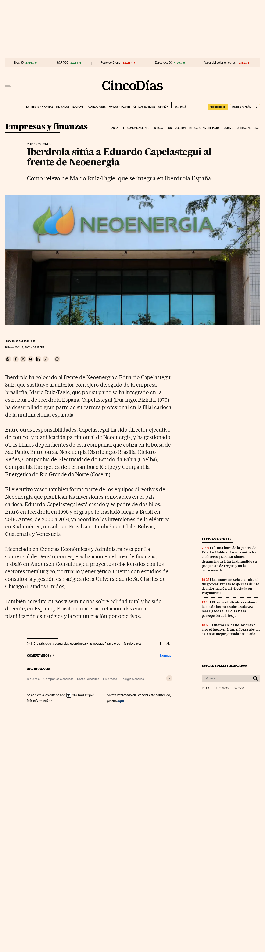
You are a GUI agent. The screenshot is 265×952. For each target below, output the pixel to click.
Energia (158, 128)
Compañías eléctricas (58, 679)
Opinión (163, 106)
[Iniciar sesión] (245, 107)
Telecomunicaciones (135, 128)
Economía (78, 106)
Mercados (62, 106)
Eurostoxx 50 (163, 62)
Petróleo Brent (110, 62)
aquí (120, 701)
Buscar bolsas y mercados (224, 665)
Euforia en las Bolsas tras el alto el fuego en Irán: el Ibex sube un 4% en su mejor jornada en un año (231, 629)
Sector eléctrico (88, 679)
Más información (39, 700)
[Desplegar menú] (8, 85)
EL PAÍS (178, 105)
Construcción (176, 128)
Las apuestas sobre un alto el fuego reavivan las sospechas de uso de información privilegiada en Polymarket (230, 586)
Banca (114, 128)
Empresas (110, 679)
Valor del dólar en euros (220, 62)
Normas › (166, 655)
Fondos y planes (119, 106)
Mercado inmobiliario (204, 128)
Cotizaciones (97, 106)
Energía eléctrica (132, 679)
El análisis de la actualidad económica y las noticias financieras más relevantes (87, 643)
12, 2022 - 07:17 (29, 347)
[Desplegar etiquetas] (169, 678)
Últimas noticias (144, 106)
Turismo (227, 128)
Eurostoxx (222, 688)
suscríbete (218, 107)
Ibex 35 (19, 62)
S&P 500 (62, 62)
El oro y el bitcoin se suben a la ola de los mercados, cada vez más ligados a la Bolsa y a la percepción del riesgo (230, 609)
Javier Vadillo (20, 341)
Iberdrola (33, 679)
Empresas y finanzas (39, 106)
